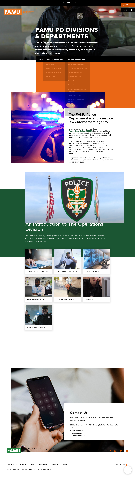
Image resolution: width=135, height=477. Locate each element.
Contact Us (89, 449)
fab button (128, 470)
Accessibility (55, 464)
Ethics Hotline (43, 464)
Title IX (32, 464)
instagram (115, 451)
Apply (61, 3)
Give (74, 3)
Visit (68, 3)
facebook (110, 451)
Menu (128, 5)
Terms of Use (10, 464)
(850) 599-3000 (91, 452)
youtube (127, 451)
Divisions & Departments (75, 58)
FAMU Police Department (53, 58)
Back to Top (120, 465)
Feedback (66, 464)
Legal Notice (22, 464)
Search (129, 10)
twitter (121, 451)
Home (39, 58)
